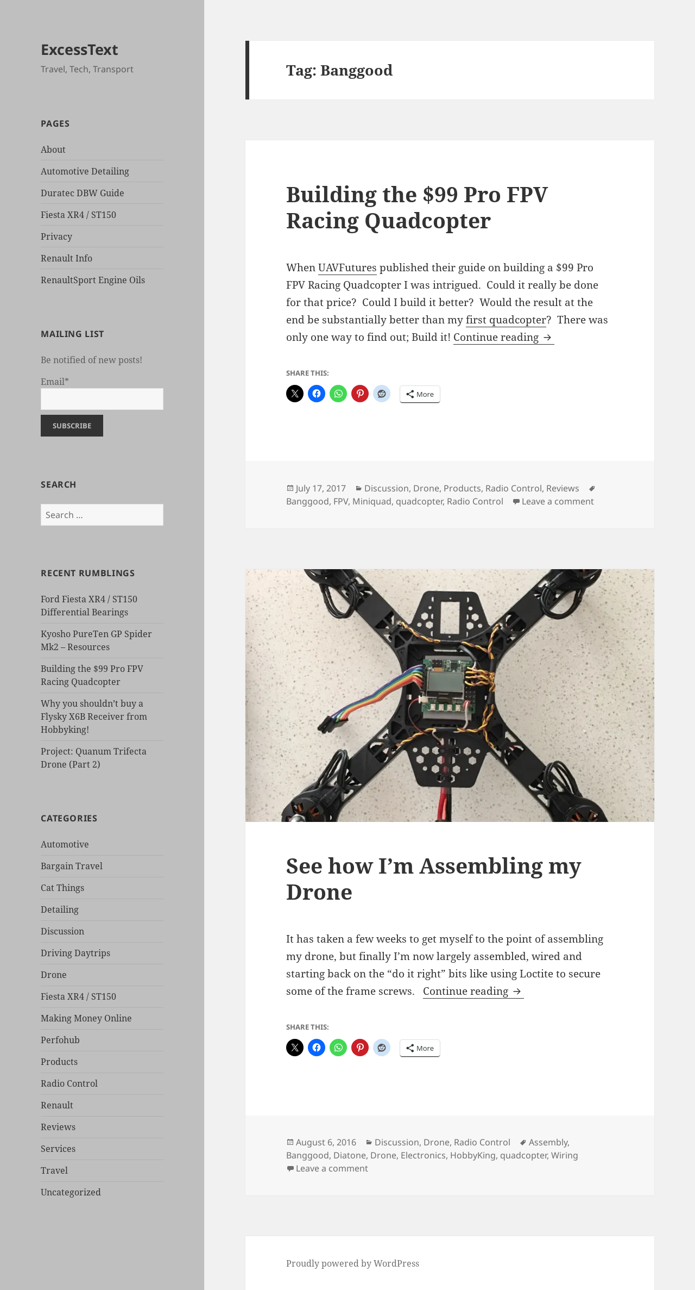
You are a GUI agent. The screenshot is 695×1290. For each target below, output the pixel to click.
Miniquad (371, 501)
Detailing (60, 909)
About (53, 149)
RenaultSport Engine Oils (93, 280)
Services (58, 1149)
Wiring (564, 1155)
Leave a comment (558, 501)
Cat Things (62, 888)
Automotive (65, 844)
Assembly (548, 1142)
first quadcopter (506, 320)
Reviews (58, 1127)
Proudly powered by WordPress (352, 1263)
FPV (340, 501)
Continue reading (503, 337)
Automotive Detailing (85, 171)
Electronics (423, 1155)
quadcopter (419, 501)
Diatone (349, 1155)
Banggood (307, 501)
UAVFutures (347, 267)
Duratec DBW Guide (82, 193)
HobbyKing (473, 1155)
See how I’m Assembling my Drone (434, 878)
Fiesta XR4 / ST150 (78, 215)
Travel (54, 1170)
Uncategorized (71, 1192)
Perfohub (60, 1040)
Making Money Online (86, 1018)
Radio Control (69, 1083)
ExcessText (79, 49)
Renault (57, 1105)
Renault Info (66, 258)
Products (59, 1062)
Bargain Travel (72, 866)
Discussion (62, 931)
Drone (54, 975)
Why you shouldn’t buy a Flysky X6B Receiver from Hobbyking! (94, 716)
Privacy (56, 236)
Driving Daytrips (75, 953)
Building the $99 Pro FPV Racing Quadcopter (417, 206)
